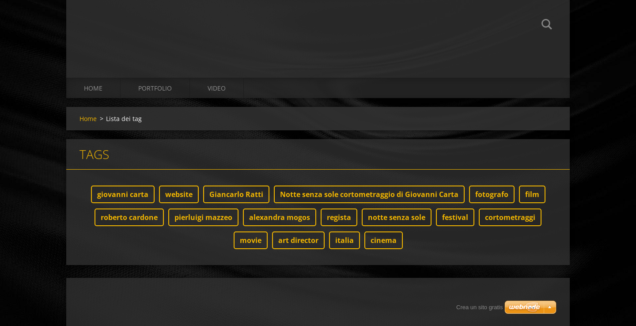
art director (298, 240)
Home (93, 88)
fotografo (491, 194)
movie (250, 240)
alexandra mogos (279, 217)
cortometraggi (510, 217)
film (532, 194)
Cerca (546, 26)
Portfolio (155, 88)
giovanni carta (122, 194)
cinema (384, 240)
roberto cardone (129, 217)
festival (455, 217)
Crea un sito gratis (479, 307)
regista (339, 217)
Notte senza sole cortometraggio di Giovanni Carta (369, 194)
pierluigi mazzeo (203, 217)
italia (344, 240)
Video (217, 88)
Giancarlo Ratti (236, 194)
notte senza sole (396, 217)
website (179, 194)
